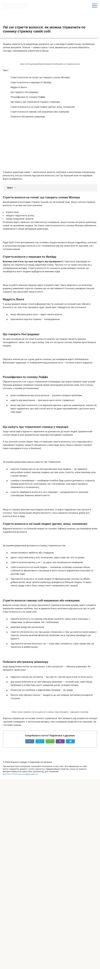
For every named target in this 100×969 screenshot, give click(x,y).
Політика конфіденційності (25, 774)
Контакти (7, 774)
